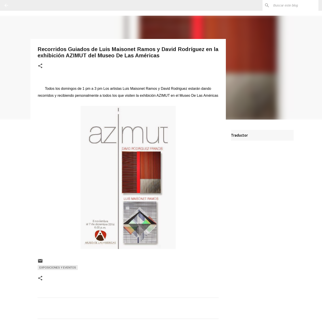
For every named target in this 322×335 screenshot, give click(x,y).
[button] (40, 66)
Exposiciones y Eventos (57, 267)
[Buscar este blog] (294, 5)
